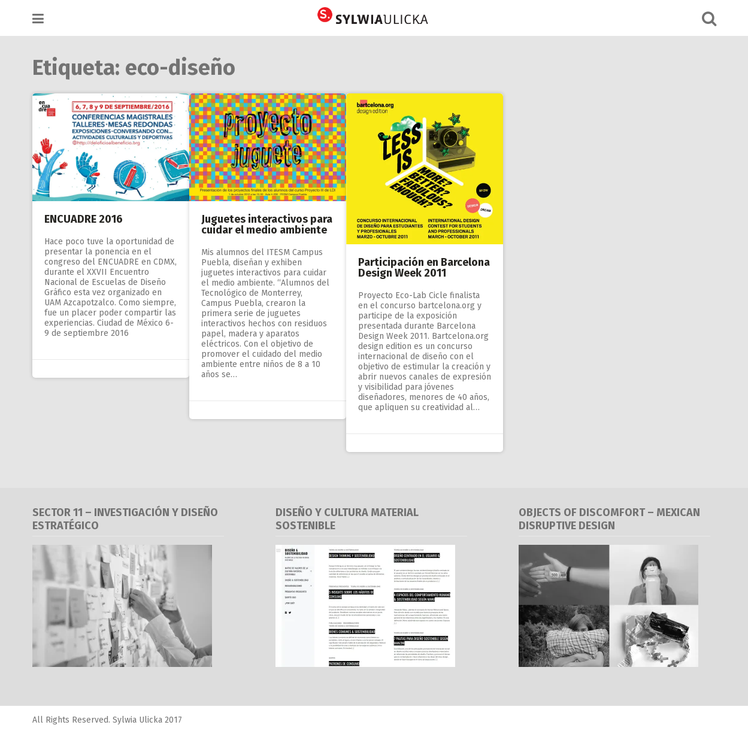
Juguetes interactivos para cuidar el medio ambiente (266, 224)
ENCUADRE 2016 (83, 219)
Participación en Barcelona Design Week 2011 (424, 268)
